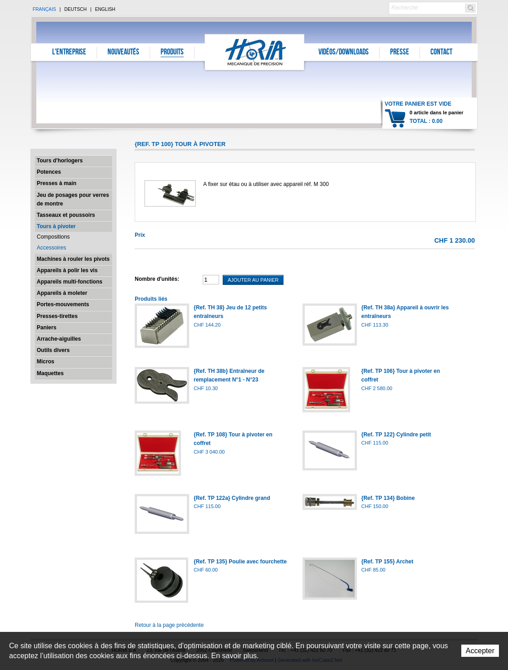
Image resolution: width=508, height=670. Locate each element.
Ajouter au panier (253, 280)
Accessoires (51, 248)
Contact (441, 53)
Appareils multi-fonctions (70, 282)
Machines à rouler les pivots (73, 259)
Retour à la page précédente (169, 625)
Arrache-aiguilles (59, 339)
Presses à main (56, 183)
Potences (49, 172)
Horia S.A (255, 52)
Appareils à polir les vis (67, 270)
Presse (399, 53)
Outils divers (53, 350)
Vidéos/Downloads (343, 53)
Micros (45, 361)
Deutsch (75, 9)
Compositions (53, 237)
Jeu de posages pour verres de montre (73, 199)
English (105, 9)
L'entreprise (69, 53)
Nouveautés (123, 53)
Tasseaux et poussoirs (66, 215)
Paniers (46, 327)
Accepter (480, 651)
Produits (172, 53)
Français (44, 9)
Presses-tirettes (57, 316)
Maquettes (50, 373)
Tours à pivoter (56, 226)
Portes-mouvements (63, 304)
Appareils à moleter (62, 293)
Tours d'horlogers (60, 160)
